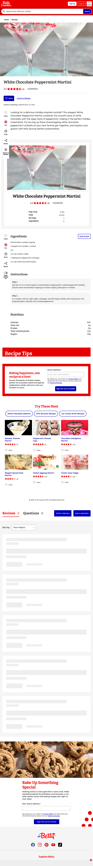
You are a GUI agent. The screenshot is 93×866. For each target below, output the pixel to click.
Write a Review (63, 513)
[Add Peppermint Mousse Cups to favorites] (34, 450)
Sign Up (72, 4)
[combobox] (42, 11)
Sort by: (6, 527)
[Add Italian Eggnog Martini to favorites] (34, 482)
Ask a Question (82, 513)
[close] (91, 860)
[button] (5, 123)
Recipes (15, 19)
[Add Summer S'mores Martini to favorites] (6, 450)
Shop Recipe (84, 236)
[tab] (10, 513)
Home (6, 19)
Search (87, 11)
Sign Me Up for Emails (65, 389)
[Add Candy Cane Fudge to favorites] (62, 482)
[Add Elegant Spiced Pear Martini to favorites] (6, 484)
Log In (81, 4)
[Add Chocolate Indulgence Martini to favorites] (62, 450)
